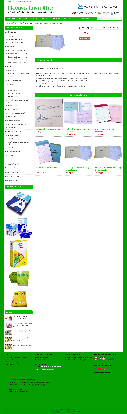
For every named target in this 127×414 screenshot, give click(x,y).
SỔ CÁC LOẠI (11, 70)
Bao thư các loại (12, 172)
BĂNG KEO (10, 147)
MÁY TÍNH (10, 155)
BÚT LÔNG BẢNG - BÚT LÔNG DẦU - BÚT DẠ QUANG (17, 89)
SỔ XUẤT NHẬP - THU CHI (27, 23)
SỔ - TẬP (15, 23)
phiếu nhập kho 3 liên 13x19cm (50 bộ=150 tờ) (49, 23)
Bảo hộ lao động (12, 176)
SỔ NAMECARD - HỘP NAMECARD (17, 73)
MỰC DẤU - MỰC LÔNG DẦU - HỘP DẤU (17, 101)
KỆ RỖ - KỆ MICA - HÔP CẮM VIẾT (17, 62)
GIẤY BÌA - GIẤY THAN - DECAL (16, 39)
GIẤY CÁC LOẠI (10, 32)
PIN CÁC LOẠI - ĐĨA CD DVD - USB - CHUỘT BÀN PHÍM (17, 163)
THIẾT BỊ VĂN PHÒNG (12, 151)
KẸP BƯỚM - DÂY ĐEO (12, 120)
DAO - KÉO (10, 138)
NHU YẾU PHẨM (10, 168)
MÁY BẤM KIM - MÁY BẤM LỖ (15, 113)
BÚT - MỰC (9, 84)
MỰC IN (9, 158)
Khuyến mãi (56, 18)
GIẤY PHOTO (10, 36)
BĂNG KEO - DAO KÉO (13, 131)
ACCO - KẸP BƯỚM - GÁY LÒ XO (16, 124)
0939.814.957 (10, 1)
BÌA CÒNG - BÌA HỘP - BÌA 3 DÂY (16, 54)
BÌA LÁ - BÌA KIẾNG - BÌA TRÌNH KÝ (17, 50)
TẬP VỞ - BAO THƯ (12, 77)
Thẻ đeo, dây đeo (12, 181)
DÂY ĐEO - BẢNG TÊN (13, 128)
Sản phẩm (34, 18)
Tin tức (45, 18)
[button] (63, 27)
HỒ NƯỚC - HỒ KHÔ (13, 135)
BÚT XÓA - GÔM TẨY (13, 93)
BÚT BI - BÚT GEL (12, 106)
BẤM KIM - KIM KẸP (11, 109)
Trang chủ (11, 18)
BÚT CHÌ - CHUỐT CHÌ (13, 97)
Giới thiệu (23, 18)
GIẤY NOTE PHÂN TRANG (14, 43)
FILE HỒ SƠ (9, 46)
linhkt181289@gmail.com (24, 1)
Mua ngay (84, 38)
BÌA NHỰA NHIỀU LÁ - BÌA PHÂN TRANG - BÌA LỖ (16, 58)
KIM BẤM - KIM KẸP (12, 117)
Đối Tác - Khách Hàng (82, 18)
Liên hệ (67, 18)
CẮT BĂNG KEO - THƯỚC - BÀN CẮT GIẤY (17, 143)
